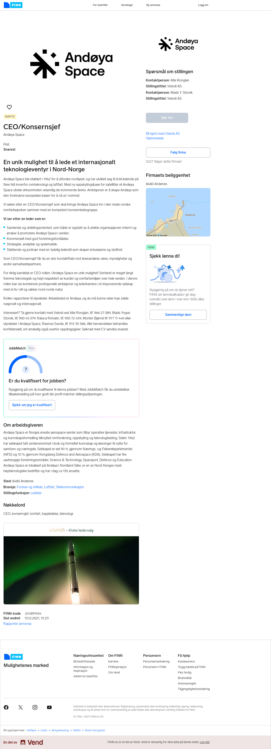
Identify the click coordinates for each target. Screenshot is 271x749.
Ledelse (36, 493)
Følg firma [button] (178, 152)
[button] (9, 107)
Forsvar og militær (30, 487)
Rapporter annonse (17, 624)
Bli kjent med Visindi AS (163, 134)
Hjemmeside (155, 138)
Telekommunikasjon (70, 487)
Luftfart (49, 487)
